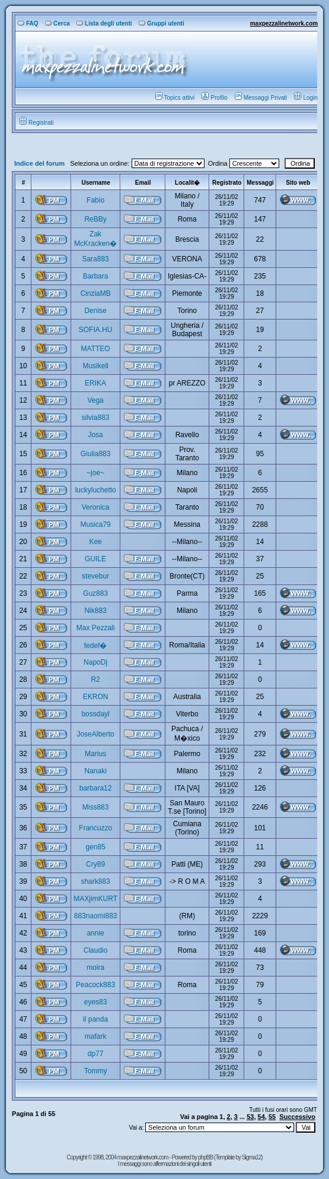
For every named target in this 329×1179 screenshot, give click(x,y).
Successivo (297, 1116)
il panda (95, 1019)
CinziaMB (95, 293)
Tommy (95, 1071)
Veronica (96, 507)
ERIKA (95, 383)
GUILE (95, 559)
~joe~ (95, 473)
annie (95, 933)
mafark (96, 1036)
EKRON (95, 697)
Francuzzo (95, 828)
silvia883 (96, 417)
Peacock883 (95, 985)
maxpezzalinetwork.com (284, 23)
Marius (95, 754)
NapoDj (95, 662)
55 (272, 1116)
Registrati (36, 122)
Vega (95, 400)
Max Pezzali (95, 628)
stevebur (95, 576)
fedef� (95, 645)
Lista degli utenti (104, 23)
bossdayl (95, 714)
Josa (95, 435)
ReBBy (95, 219)
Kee (95, 542)
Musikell (95, 366)
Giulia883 (96, 454)
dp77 (96, 1054)
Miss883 (95, 807)
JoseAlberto (95, 734)
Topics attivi (175, 97)
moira (95, 967)
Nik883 (95, 610)
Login (305, 97)
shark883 (95, 881)
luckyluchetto (95, 490)
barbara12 (95, 788)
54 (261, 1116)
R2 (95, 679)
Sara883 (95, 259)
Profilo (214, 97)
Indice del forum (39, 163)
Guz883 (95, 593)
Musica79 (95, 524)
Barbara (95, 276)
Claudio (96, 950)
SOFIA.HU (96, 329)
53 (250, 1116)
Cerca (57, 23)
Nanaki (95, 771)
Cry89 (95, 864)
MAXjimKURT (95, 898)
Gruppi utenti (161, 23)
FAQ (28, 23)
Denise (95, 310)
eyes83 (95, 1002)
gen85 (95, 847)
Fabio (95, 200)
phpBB (206, 1157)
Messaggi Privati (261, 97)
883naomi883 (95, 916)
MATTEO (95, 348)
